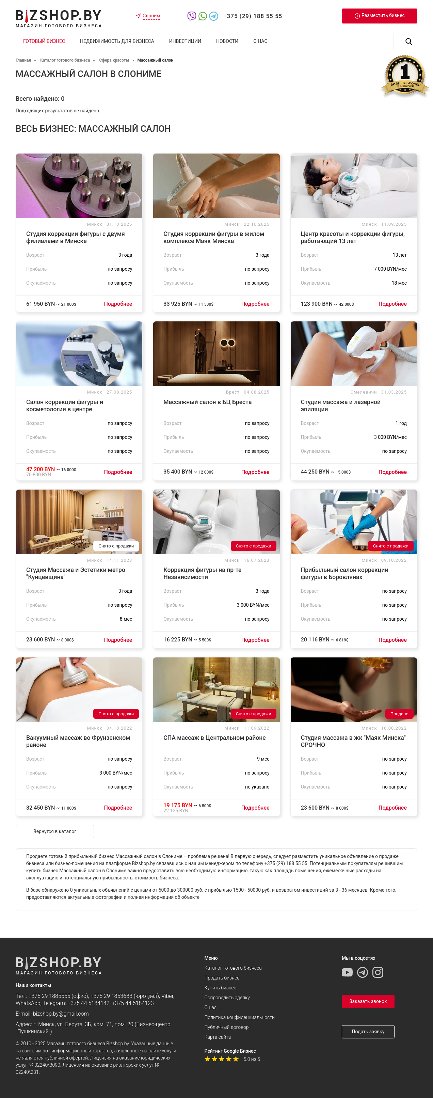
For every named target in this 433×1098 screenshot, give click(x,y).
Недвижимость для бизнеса (117, 41)
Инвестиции (185, 41)
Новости (227, 41)
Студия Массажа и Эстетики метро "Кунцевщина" (75, 573)
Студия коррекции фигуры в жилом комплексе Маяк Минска (213, 237)
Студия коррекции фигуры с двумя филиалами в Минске (75, 237)
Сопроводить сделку (227, 997)
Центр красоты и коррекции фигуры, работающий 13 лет (353, 237)
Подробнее (118, 304)
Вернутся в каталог (54, 831)
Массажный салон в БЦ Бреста (207, 402)
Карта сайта (218, 1037)
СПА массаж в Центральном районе (214, 737)
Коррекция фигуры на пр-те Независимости (202, 573)
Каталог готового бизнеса (233, 968)
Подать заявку (368, 1031)
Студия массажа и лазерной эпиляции (341, 406)
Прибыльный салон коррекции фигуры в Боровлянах (344, 573)
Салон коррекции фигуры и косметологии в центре (64, 406)
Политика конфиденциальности (240, 1017)
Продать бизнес (222, 978)
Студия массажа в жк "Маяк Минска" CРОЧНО (353, 741)
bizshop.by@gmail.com (61, 1014)
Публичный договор (227, 1027)
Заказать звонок (368, 1001)
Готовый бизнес (44, 41)
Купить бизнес (220, 987)
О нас (260, 41)
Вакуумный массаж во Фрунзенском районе (78, 741)
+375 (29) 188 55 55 (252, 16)
